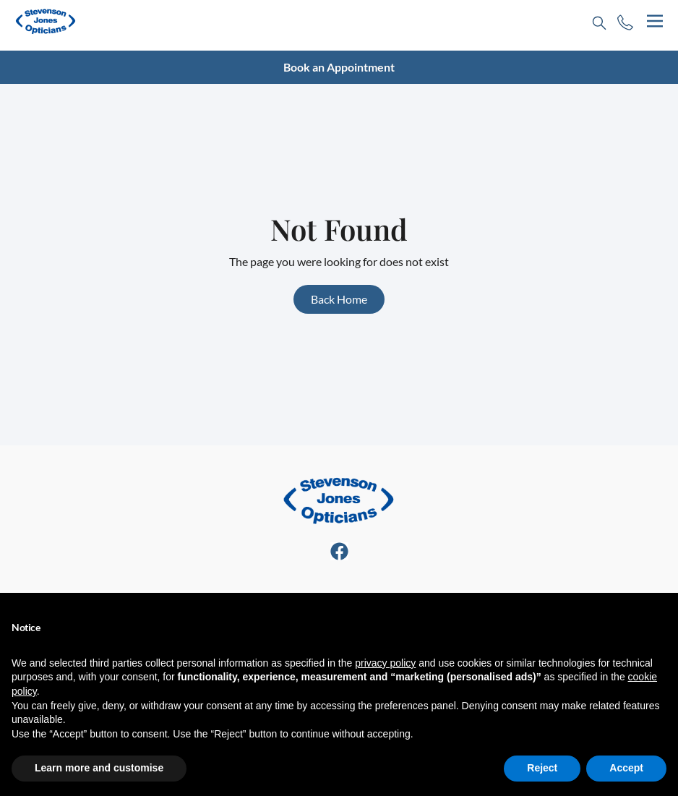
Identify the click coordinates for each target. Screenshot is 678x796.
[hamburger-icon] (654, 21)
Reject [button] (542, 768)
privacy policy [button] (385, 663)
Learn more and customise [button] (99, 768)
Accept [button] (626, 768)
